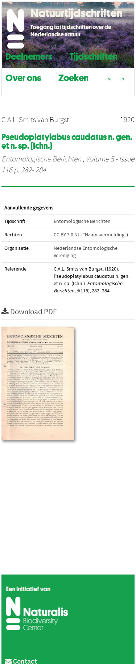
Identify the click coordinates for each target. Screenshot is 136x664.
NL (110, 79)
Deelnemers (28, 55)
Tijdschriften (94, 55)
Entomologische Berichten (41, 159)
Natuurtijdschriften (76, 13)
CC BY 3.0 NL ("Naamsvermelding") (91, 235)
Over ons (23, 77)
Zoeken (73, 77)
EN (121, 79)
